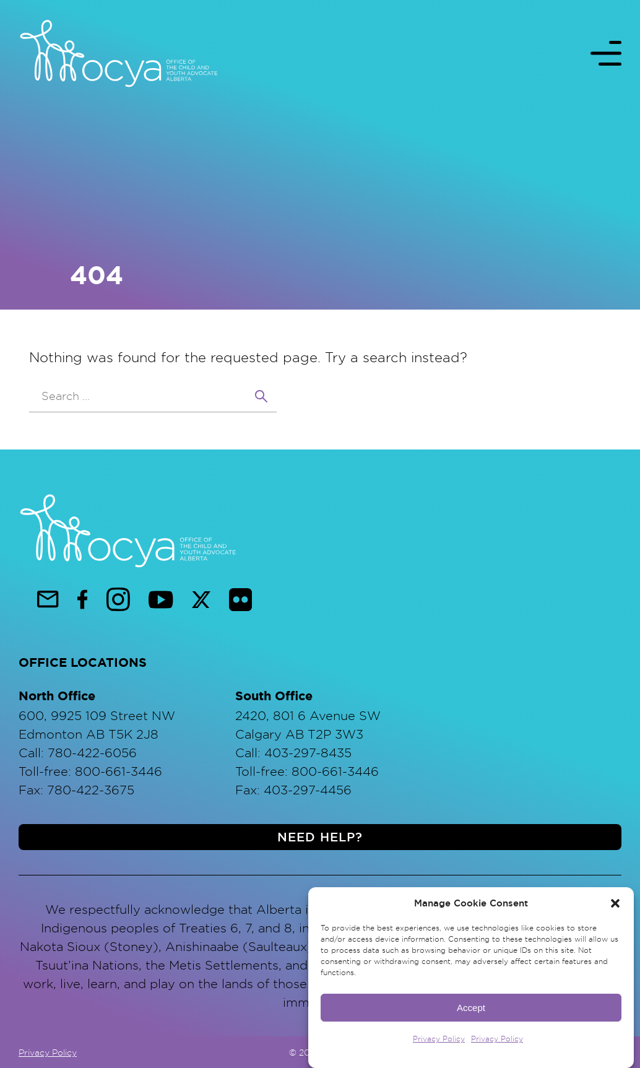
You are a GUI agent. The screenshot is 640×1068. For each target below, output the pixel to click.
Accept (471, 1011)
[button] (615, 907)
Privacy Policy (439, 1043)
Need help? (320, 837)
